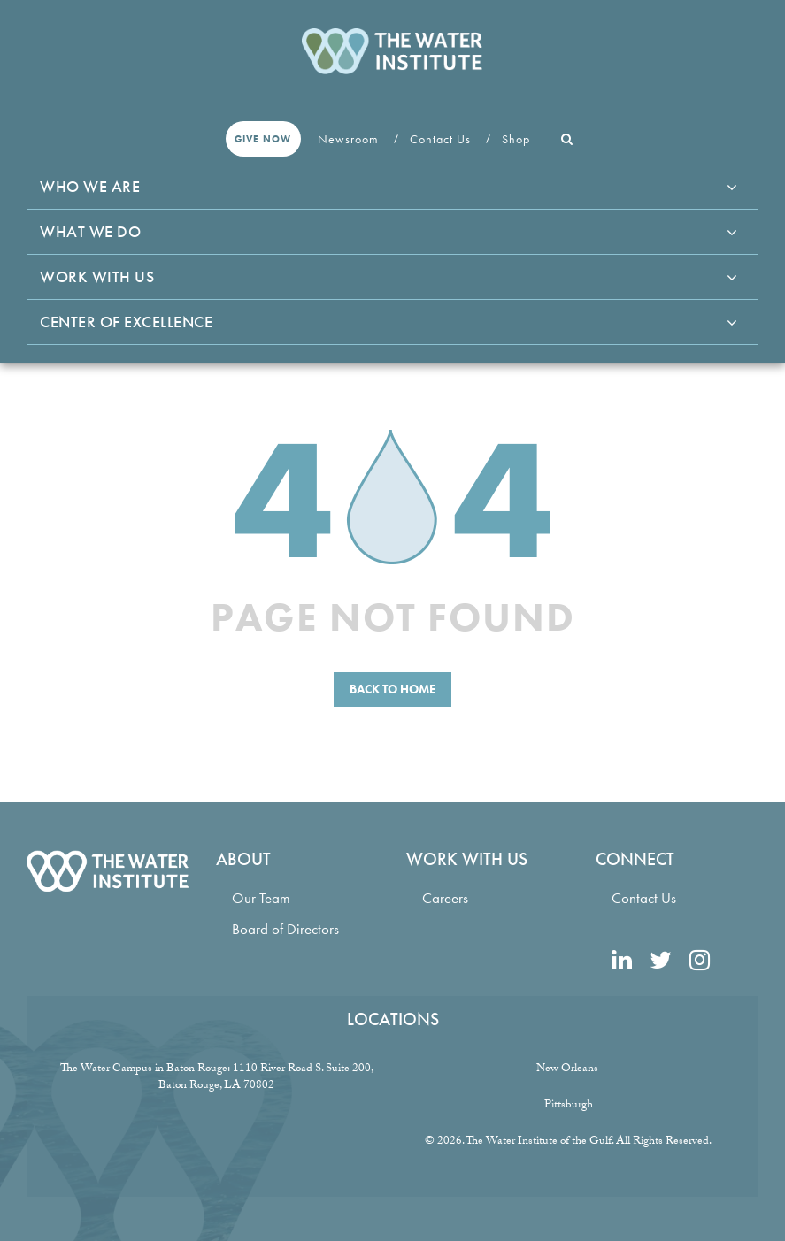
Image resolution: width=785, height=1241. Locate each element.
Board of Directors (285, 929)
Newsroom (350, 139)
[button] (567, 139)
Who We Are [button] (90, 186)
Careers (445, 898)
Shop (518, 139)
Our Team (261, 898)
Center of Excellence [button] (126, 321)
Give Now (263, 139)
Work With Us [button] (97, 276)
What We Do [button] (90, 231)
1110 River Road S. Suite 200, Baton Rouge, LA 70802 (265, 1078)
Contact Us (442, 139)
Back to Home (392, 689)
